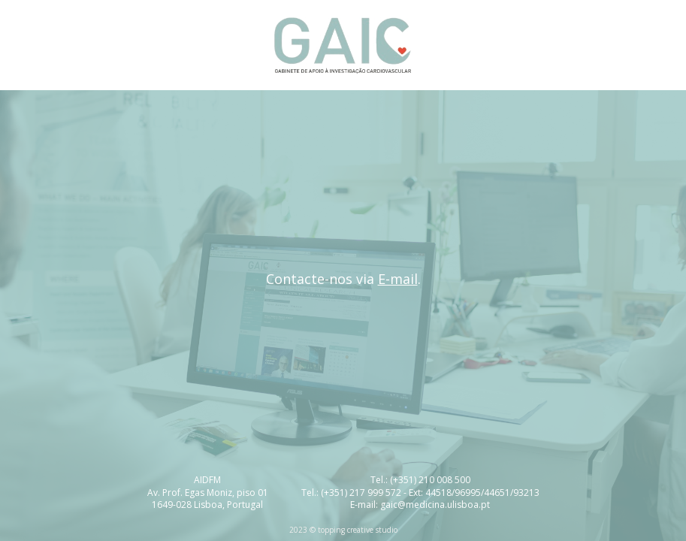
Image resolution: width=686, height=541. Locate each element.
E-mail (398, 279)
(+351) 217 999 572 (361, 492)
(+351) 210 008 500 (430, 479)
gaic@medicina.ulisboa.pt (435, 504)
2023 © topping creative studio (343, 529)
